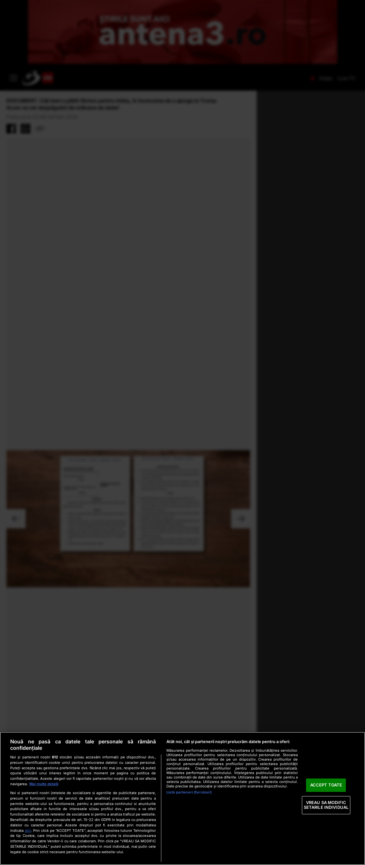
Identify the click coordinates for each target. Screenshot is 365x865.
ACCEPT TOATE (326, 784)
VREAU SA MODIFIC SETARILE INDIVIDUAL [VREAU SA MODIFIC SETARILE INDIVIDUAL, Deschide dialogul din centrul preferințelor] (326, 805)
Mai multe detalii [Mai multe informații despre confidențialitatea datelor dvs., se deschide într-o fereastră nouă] (43, 784)
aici (28, 830)
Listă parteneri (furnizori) (189, 792)
